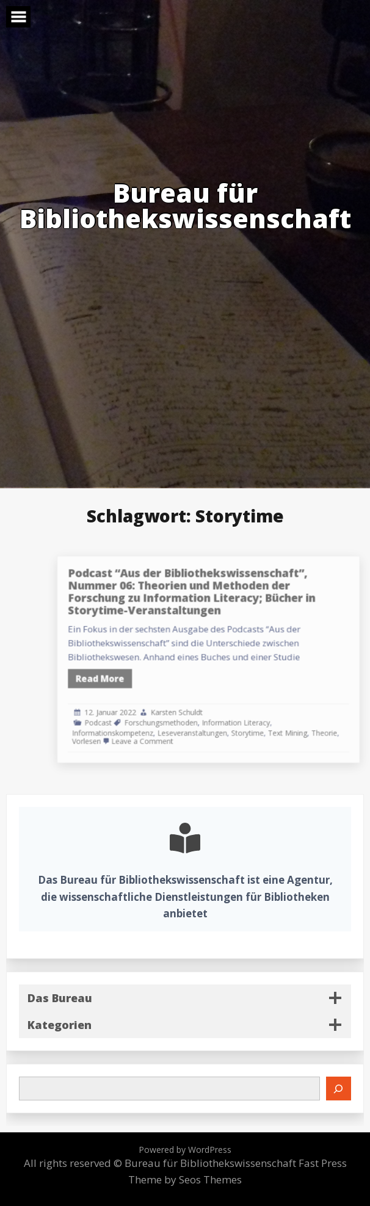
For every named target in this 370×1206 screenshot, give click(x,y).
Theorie (327, 719)
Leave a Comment (177, 727)
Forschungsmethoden (192, 711)
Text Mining (296, 719)
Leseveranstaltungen (218, 719)
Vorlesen (131, 727)
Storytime (263, 719)
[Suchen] (339, 1088)
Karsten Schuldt (205, 703)
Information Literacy (254, 711)
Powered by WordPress (185, 1149)
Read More (142, 675)
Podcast (141, 711)
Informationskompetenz (153, 719)
